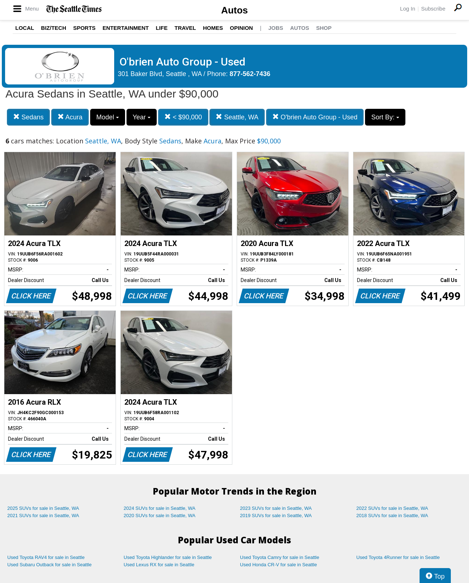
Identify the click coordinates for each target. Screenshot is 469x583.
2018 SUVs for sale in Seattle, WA (392, 515)
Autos (234, 10)
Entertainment (126, 28)
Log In (407, 8)
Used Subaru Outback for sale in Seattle (49, 564)
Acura (70, 117)
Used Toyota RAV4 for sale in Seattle (46, 557)
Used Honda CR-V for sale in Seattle (278, 564)
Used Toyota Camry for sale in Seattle (279, 557)
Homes (213, 28)
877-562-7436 (250, 74)
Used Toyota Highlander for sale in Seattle (168, 557)
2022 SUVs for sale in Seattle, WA (392, 508)
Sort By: (385, 117)
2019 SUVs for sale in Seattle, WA (276, 515)
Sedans (28, 117)
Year (142, 117)
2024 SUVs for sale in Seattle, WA (160, 508)
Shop (324, 28)
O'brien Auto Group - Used (315, 117)
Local (24, 28)
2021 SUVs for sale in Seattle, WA (43, 515)
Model (107, 117)
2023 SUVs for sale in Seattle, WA (276, 508)
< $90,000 (183, 117)
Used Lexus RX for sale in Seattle (159, 564)
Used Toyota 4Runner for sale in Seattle (398, 557)
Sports (84, 28)
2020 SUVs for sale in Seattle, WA (160, 515)
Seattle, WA (237, 117)
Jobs (275, 28)
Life (162, 28)
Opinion (241, 28)
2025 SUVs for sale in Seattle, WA (43, 508)
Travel (185, 28)
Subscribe (433, 8)
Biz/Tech (53, 28)
